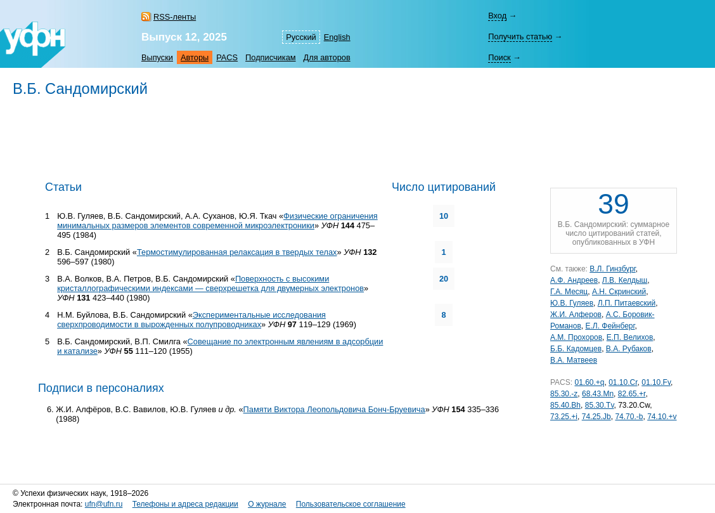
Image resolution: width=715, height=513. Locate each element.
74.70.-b (629, 416)
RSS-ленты (174, 17)
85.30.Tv (599, 405)
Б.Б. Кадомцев (576, 348)
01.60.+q (589, 382)
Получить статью (520, 36)
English (337, 37)
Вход (497, 15)
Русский (301, 37)
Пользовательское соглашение (351, 504)
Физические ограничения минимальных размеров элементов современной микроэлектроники (217, 220)
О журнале (267, 504)
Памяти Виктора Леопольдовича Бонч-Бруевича (334, 409)
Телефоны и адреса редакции (185, 504)
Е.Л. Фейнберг (609, 325)
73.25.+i (563, 416)
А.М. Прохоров (576, 337)
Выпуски (157, 57)
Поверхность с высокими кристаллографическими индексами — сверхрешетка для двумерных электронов (210, 283)
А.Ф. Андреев (574, 280)
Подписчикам (270, 57)
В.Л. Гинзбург (612, 268)
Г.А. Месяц (569, 291)
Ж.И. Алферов (576, 314)
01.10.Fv (656, 382)
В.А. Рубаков (629, 348)
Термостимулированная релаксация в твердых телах (237, 252)
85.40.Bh (565, 405)
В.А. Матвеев (573, 360)
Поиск (499, 57)
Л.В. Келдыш (624, 280)
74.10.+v (661, 416)
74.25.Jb (596, 416)
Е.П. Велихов (630, 337)
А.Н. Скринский (619, 291)
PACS (227, 57)
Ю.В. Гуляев (571, 303)
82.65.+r (632, 393)
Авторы (195, 57)
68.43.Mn (598, 393)
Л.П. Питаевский (626, 303)
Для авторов (327, 57)
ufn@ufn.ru (104, 504)
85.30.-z (563, 393)
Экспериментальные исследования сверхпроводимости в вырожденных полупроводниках (191, 319)
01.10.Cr (623, 382)
